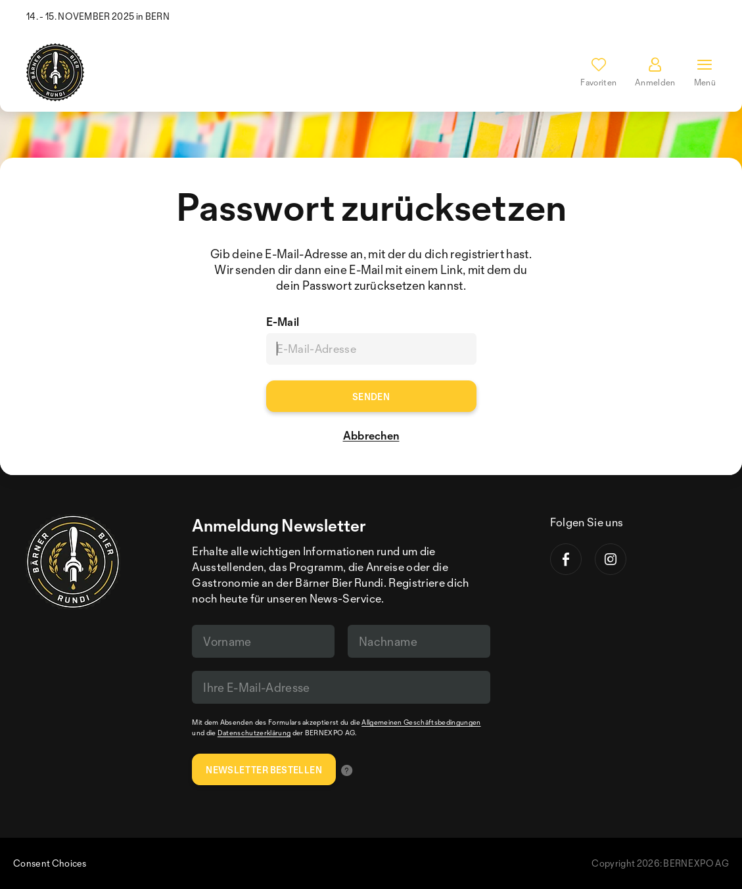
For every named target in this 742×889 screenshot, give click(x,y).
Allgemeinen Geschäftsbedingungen (420, 722)
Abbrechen (371, 435)
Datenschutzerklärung (254, 732)
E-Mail (283, 322)
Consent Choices (50, 863)
